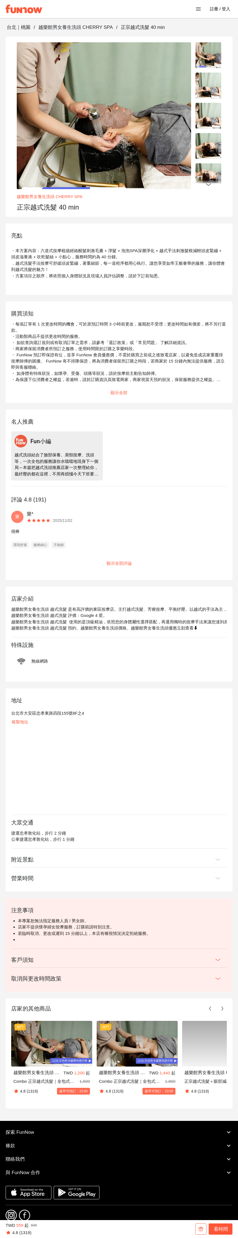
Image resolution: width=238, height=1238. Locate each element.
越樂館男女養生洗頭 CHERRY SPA (75, 27)
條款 (119, 1145)
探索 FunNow (119, 1132)
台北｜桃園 (18, 27)
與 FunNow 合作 (119, 1172)
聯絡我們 (119, 1159)
